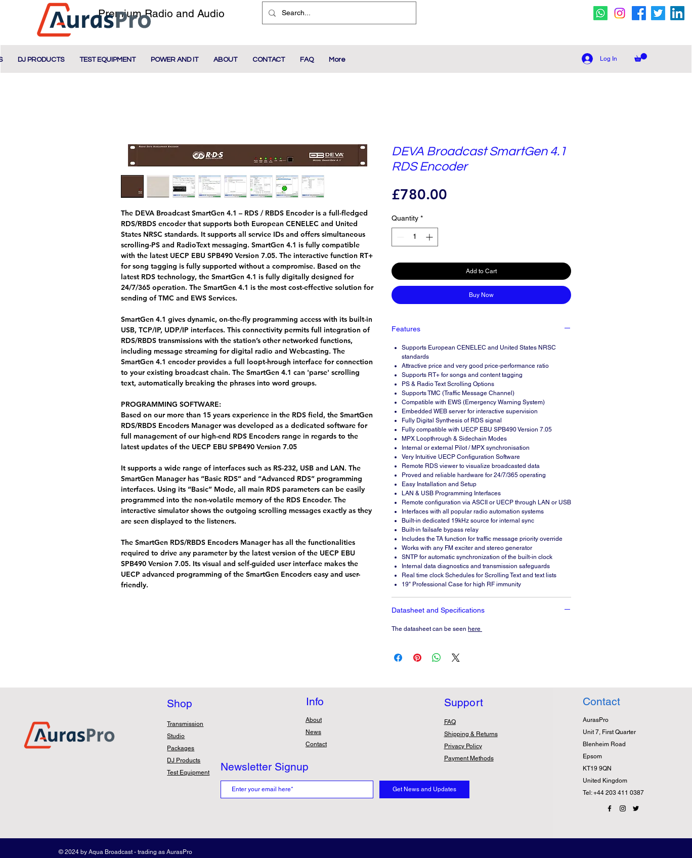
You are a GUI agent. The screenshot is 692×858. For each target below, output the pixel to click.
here (475, 628)
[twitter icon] (658, 13)
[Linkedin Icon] (677, 13)
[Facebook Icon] (610, 808)
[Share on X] (456, 658)
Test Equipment (188, 772)
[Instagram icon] (620, 13)
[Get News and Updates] (424, 789)
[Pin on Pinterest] (417, 658)
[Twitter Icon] (636, 808)
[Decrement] (399, 237)
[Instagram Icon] (623, 808)
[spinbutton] (415, 237)
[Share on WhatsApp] (436, 658)
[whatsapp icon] (600, 13)
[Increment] (430, 237)
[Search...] (338, 13)
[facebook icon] (639, 13)
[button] (640, 57)
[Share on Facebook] (398, 658)
